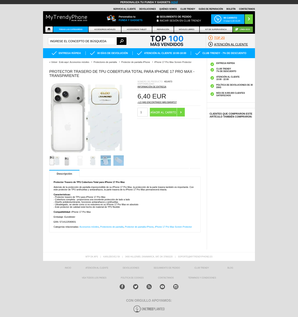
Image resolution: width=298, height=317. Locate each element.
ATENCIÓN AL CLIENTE (96, 268)
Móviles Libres (186, 29)
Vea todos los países (94, 278)
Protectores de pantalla (112, 227)
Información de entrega (151, 87)
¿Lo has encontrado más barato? (157, 102)
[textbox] (87, 41)
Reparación (163, 29)
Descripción (64, 173)
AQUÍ (174, 2)
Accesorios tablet (137, 29)
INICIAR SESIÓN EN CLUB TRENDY (180, 20)
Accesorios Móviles (104, 29)
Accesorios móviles (89, 227)
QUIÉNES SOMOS (168, 9)
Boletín (231, 9)
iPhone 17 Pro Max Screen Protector (173, 227)
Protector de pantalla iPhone (139, 227)
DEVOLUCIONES (147, 9)
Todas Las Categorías (71, 29)
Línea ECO (245, 29)
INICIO (68, 268)
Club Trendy (187, 9)
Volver (54, 62)
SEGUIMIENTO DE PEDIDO (167, 268)
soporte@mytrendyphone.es (195, 257)
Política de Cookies (132, 278)
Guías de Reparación (211, 9)
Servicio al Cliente (124, 9)
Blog (230, 268)
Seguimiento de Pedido (175, 16)
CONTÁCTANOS (247, 9)
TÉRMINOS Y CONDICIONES (202, 278)
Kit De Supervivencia (216, 29)
